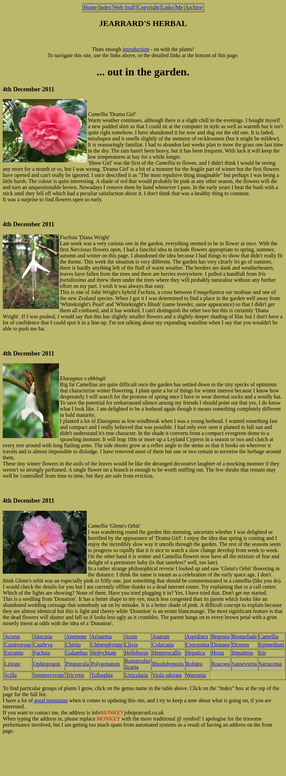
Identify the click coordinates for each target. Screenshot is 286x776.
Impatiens (242, 653)
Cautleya (43, 644)
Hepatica (195, 653)
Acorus (12, 636)
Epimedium (271, 644)
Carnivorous (17, 644)
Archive (194, 7)
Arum (131, 636)
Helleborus (136, 653)
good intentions (51, 700)
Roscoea (220, 664)
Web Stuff (124, 7)
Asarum (160, 636)
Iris (262, 653)
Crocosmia (197, 644)
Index (105, 7)
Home (90, 7)
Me (179, 7)
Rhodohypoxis (168, 664)
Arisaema (101, 636)
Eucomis (13, 653)
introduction (136, 49)
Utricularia (136, 675)
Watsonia (196, 675)
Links (167, 7)
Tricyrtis (75, 675)
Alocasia (42, 636)
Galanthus (77, 653)
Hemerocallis (166, 653)
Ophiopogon (46, 664)
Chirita (73, 644)
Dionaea (220, 644)
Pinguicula (77, 664)
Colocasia (162, 644)
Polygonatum (105, 664)
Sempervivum (48, 675)
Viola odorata (167, 675)
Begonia (220, 636)
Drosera (240, 644)
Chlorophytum (106, 644)
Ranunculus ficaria (137, 664)
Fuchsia (41, 653)
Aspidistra (197, 636)
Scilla (10, 675)
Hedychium (103, 653)
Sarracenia (270, 664)
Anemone (76, 636)
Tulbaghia (102, 675)
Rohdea (194, 664)
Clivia (131, 644)
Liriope (12, 664)
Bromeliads (244, 636)
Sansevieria (244, 664)
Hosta (217, 653)
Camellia (269, 636)
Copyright (148, 7)
